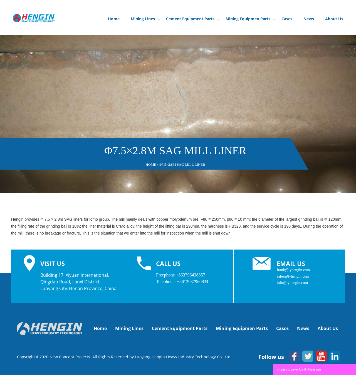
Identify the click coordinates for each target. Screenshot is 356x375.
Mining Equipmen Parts (251, 18)
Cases (286, 18)
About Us (334, 18)
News (308, 18)
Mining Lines (145, 18)
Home (114, 18)
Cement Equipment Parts (193, 18)
